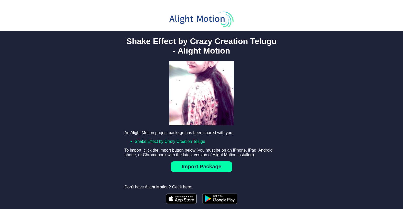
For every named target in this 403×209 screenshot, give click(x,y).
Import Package (202, 166)
